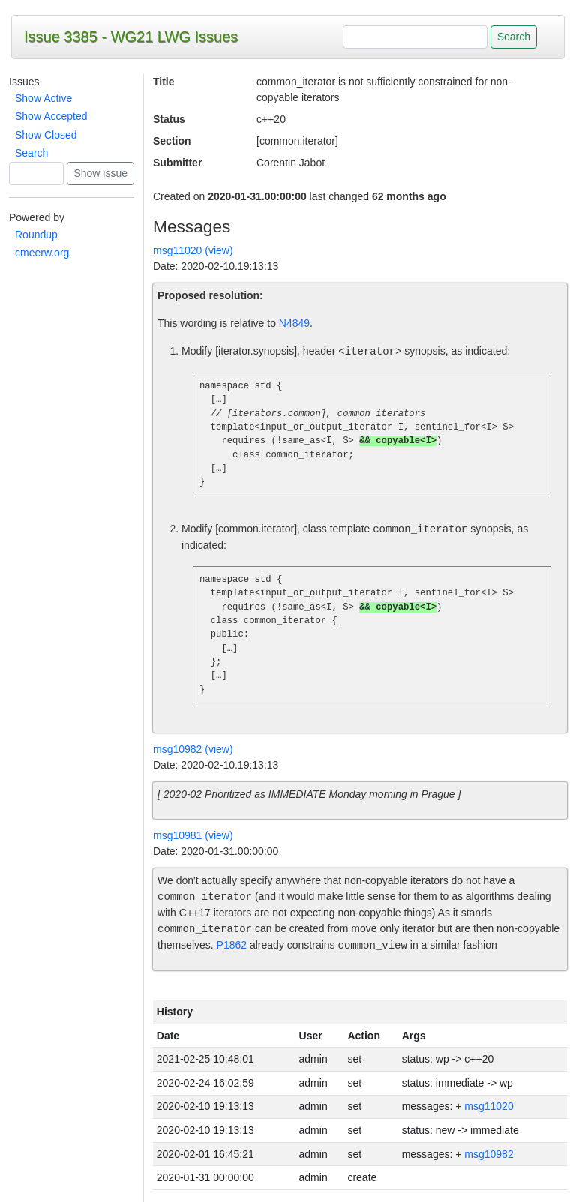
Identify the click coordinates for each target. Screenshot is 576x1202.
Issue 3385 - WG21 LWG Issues (131, 36)
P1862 (232, 946)
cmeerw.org (42, 253)
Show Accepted (51, 116)
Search (31, 153)
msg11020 (488, 1106)
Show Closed (46, 135)
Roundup (36, 235)
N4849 (294, 323)
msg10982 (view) (193, 749)
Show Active (43, 98)
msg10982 (488, 1154)
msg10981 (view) (193, 835)
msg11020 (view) (193, 250)
